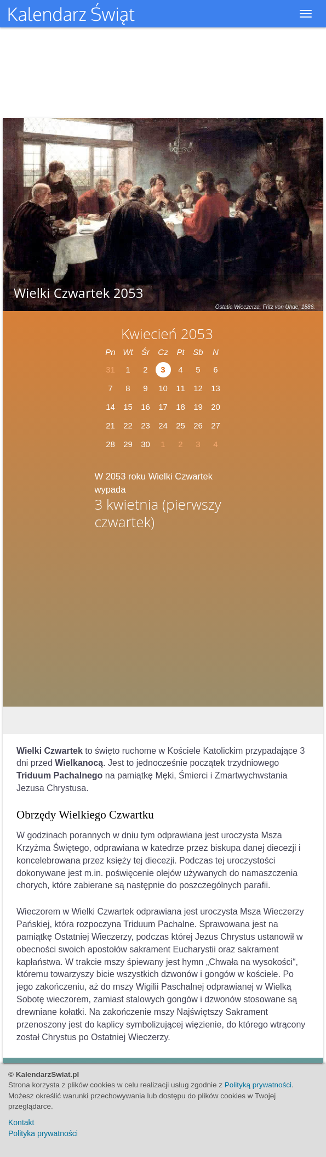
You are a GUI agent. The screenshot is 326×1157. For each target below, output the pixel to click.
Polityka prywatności (43, 1133)
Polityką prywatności (258, 1085)
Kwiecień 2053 (167, 333)
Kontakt (21, 1122)
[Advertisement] (163, 621)
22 (128, 425)
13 (215, 388)
